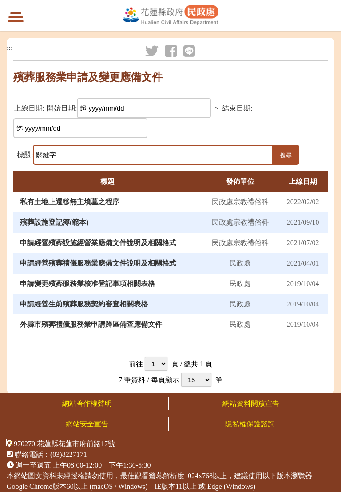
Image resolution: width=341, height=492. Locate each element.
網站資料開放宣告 (250, 403)
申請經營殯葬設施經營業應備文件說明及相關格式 (98, 242)
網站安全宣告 (87, 424)
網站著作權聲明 (87, 403)
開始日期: (62, 108)
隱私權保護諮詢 (251, 424)
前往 (136, 364)
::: (9, 48)
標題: (25, 155)
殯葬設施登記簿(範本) (54, 222)
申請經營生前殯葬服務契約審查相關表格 (84, 304)
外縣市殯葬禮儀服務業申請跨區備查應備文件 (91, 324)
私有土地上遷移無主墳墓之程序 (69, 202)
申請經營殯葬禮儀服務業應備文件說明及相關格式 (98, 263)
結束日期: (237, 108)
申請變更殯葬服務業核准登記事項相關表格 (87, 283)
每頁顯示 (165, 380)
